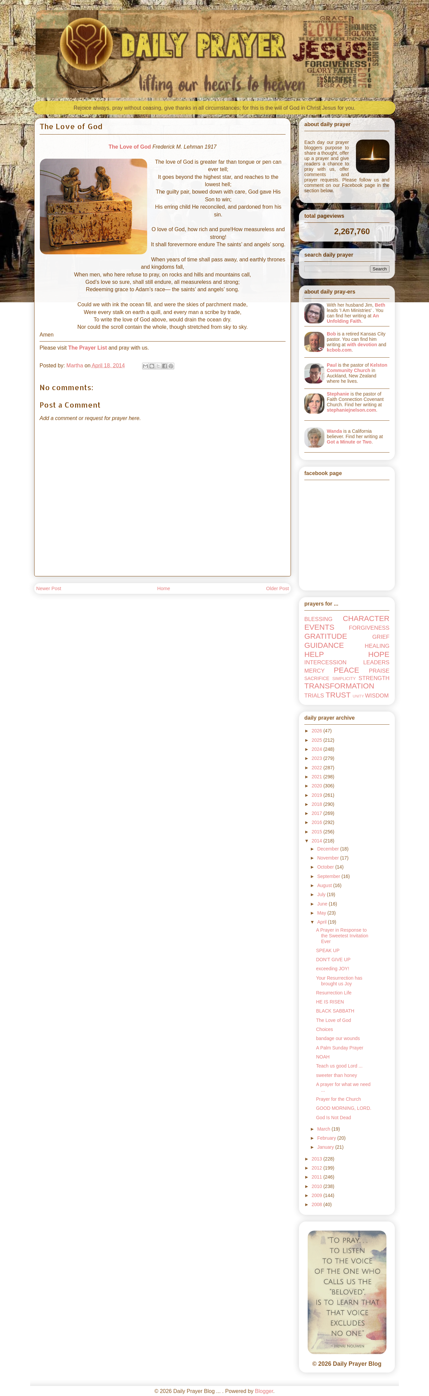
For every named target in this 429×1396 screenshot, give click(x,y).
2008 (317, 1204)
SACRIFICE (316, 678)
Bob (331, 334)
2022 (317, 767)
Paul (332, 365)
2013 (317, 1158)
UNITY (358, 696)
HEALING (377, 646)
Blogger (264, 1391)
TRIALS (314, 695)
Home (163, 588)
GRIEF (380, 637)
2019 (317, 795)
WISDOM (377, 695)
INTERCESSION (325, 662)
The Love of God (130, 147)
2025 (317, 740)
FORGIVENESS (369, 628)
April (322, 922)
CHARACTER (366, 618)
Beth (380, 305)
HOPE (378, 654)
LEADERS (376, 662)
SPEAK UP (328, 950)
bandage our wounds (338, 1038)
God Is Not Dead (333, 1117)
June (322, 904)
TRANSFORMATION (339, 686)
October (326, 867)
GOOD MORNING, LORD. (343, 1108)
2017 (317, 813)
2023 (317, 758)
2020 (317, 785)
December (328, 848)
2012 (317, 1168)
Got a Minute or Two (349, 442)
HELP (314, 654)
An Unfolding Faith (353, 318)
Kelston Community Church (357, 367)
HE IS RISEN (330, 1001)
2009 (317, 1195)
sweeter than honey (336, 1075)
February (327, 1138)
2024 (317, 749)
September (329, 876)
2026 (317, 730)
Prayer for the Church (338, 1099)
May (322, 913)
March (324, 1129)
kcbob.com (339, 350)
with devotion (362, 344)
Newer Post (48, 588)
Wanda (334, 431)
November (328, 858)
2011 (317, 1177)
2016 (317, 822)
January (326, 1147)
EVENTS (319, 627)
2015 (317, 831)
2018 (317, 804)
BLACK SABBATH (335, 1011)
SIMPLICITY (344, 678)
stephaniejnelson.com (351, 410)
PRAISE (379, 671)
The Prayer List (87, 348)
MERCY (314, 671)
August (325, 885)
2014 (317, 840)
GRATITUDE (325, 636)
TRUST (338, 695)
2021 (317, 776)
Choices (324, 1029)
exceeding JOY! (332, 968)
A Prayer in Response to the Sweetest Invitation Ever (342, 935)
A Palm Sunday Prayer (339, 1047)
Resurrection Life (334, 992)
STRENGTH (374, 678)
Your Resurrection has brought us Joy (339, 980)
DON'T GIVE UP (333, 959)
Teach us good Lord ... (339, 1066)
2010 (317, 1186)
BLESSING (318, 619)
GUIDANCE (324, 645)
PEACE (346, 670)
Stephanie (338, 394)
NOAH (322, 1056)
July (322, 894)
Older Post (277, 588)
